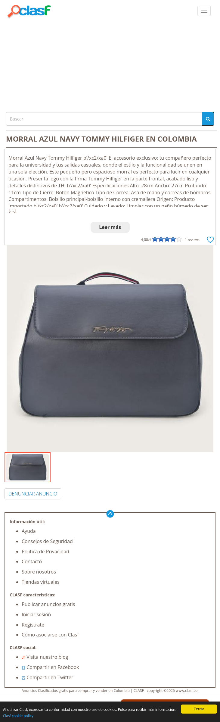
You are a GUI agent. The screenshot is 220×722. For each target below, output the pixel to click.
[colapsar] (204, 11)
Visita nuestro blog (45, 657)
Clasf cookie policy (18, 715)
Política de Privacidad (45, 551)
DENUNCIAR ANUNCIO (32, 493)
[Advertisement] (110, 64)
